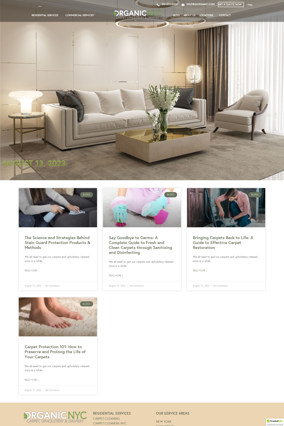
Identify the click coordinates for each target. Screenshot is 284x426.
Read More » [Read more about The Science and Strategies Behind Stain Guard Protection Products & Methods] (31, 270)
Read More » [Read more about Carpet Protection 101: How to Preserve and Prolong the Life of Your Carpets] (31, 380)
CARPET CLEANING (106, 418)
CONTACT (225, 15)
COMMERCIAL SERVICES (80, 15)
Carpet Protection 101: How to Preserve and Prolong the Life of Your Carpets (55, 351)
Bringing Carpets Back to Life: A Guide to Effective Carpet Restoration (223, 242)
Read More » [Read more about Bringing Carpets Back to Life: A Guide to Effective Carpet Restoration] (200, 270)
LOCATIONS (207, 15)
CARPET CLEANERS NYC (110, 423)
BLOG (176, 15)
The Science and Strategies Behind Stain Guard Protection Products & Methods (57, 242)
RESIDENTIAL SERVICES (46, 15)
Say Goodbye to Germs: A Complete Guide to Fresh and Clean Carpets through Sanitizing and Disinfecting (140, 245)
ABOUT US (189, 15)
